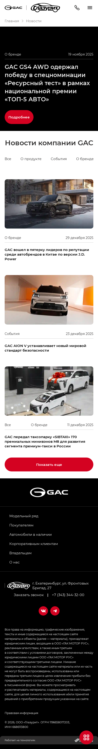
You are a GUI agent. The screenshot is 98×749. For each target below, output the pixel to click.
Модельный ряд (23, 516)
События (59, 158)
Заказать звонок (29, 594)
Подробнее (19, 117)
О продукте (30, 158)
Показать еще (49, 464)
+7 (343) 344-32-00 (68, 594)
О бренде (85, 158)
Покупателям (21, 525)
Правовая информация (21, 713)
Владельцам (20, 553)
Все (8, 158)
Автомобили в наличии (30, 534)
